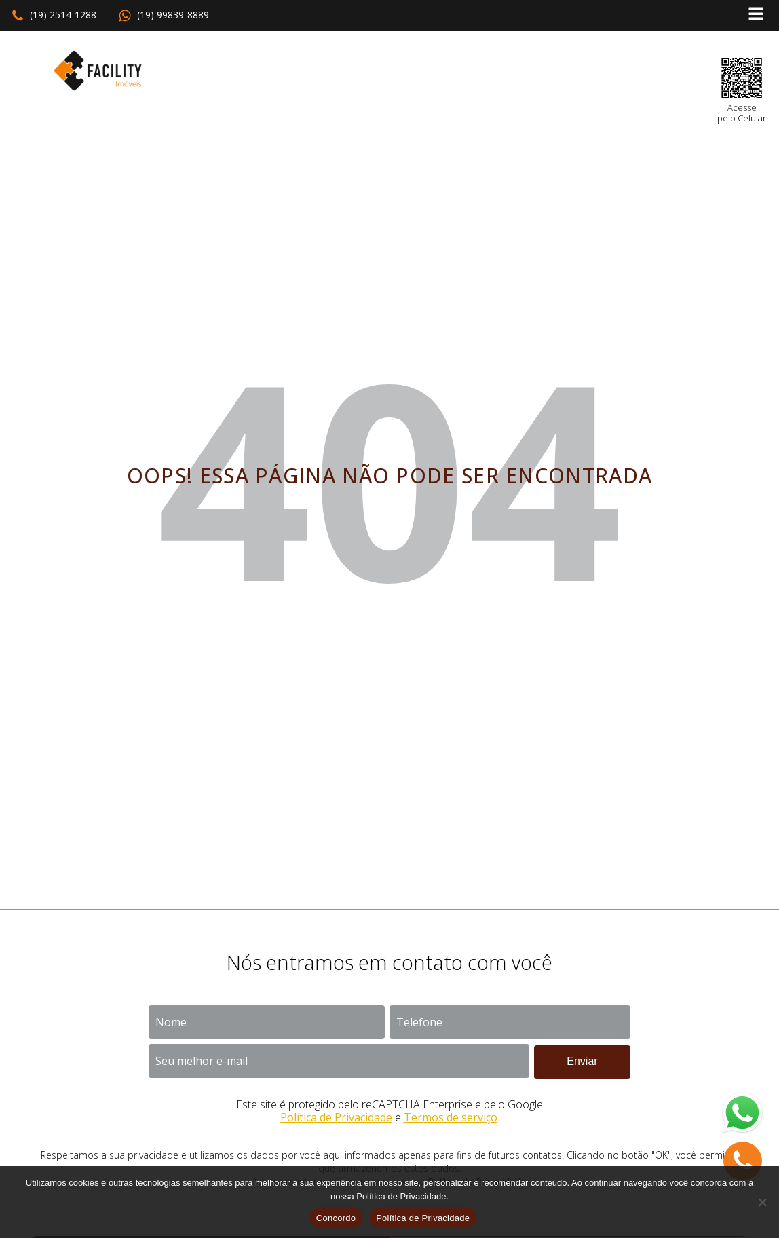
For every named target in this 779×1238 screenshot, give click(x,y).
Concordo (336, 1218)
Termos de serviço (450, 1117)
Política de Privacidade (336, 1117)
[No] (762, 1202)
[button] (53, 15)
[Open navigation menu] (756, 15)
